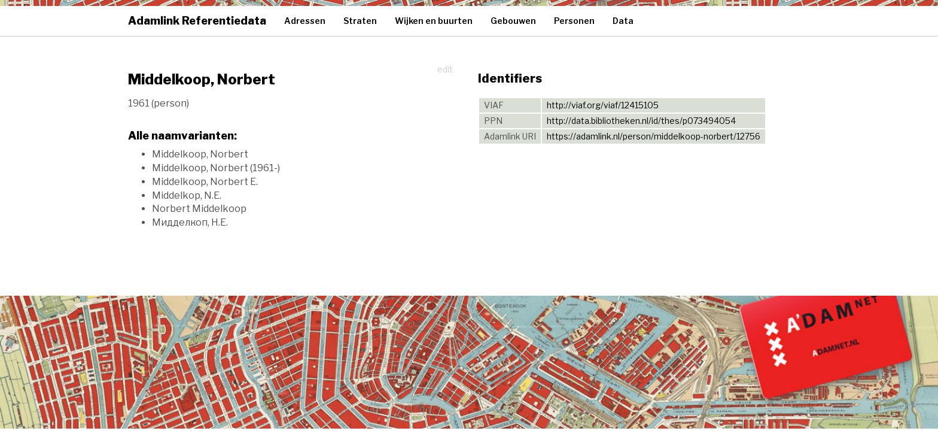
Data (623, 21)
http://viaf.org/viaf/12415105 (603, 105)
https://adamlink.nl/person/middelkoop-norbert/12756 (653, 136)
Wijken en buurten (434, 21)
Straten (360, 21)
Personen (574, 21)
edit (445, 69)
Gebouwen (513, 21)
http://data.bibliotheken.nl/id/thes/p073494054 (641, 121)
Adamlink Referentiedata (197, 20)
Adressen (304, 21)
